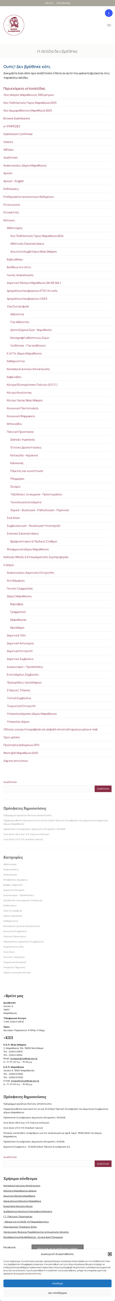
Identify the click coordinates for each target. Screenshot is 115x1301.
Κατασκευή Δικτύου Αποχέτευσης (28, 369)
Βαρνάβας (16, 604)
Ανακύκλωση (10, 874)
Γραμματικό (18, 612)
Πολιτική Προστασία (20, 432)
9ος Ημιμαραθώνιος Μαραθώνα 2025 (27, 110)
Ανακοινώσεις (11, 869)
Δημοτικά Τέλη (16, 635)
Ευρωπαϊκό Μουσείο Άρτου (18, 1206)
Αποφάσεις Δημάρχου (15, 879)
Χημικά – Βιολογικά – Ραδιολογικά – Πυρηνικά (39, 510)
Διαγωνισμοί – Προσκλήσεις (25, 667)
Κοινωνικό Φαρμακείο (21, 416)
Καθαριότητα (16, 361)
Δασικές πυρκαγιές (22, 439)
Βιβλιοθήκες (15, 259)
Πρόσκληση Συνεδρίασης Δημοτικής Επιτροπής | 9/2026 (34, 1141)
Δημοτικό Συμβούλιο (20, 659)
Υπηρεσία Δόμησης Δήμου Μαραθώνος (32, 714)
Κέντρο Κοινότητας (19, 392)
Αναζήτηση (10, 157)
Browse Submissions (16, 118)
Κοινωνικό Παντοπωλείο (23, 408)
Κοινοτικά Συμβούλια (15, 931)
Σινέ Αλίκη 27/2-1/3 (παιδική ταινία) (23, 839)
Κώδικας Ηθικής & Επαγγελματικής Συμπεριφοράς (36, 557)
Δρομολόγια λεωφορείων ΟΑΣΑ (27, 299)
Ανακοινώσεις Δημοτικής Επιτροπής (30, 573)
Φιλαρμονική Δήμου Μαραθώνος (28, 549)
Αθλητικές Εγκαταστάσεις (27, 244)
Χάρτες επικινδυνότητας (17, 972)
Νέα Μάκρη (17, 628)
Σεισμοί (15, 486)
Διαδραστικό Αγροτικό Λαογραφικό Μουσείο (27, 1211)
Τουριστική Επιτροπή (21, 706)
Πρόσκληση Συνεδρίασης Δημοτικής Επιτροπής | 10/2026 (34, 829)
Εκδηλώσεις (11, 189)
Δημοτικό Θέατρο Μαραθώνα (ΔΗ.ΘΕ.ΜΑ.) (34, 283)
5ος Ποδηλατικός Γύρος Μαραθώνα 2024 (37, 236)
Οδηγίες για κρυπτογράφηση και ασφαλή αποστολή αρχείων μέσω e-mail (50, 729)
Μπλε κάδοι (14, 424)
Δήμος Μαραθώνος (19, 596)
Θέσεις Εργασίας (12, 915)
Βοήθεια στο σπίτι (19, 267)
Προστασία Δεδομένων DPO (21, 745)
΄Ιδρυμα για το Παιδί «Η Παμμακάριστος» (26, 1221)
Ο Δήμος (8, 565)
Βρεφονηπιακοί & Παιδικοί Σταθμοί (33, 541)
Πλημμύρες (17, 479)
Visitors (8, 142)
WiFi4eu (8, 150)
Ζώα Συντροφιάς (18, 306)
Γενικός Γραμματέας (20, 588)
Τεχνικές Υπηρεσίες (14, 957)
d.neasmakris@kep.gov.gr (23, 1058)
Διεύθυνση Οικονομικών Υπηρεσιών (22, 900)
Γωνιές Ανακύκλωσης (20, 275)
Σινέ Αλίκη (13, 518)
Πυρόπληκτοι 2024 (13, 946)
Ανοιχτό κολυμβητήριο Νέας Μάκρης (33, 251)
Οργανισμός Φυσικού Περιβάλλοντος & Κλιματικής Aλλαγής (36, 1231)
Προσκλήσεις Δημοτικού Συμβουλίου (23, 941)
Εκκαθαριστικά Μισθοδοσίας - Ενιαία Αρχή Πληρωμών (33, 1237)
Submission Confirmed (17, 134)
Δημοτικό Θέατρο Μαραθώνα (19, 1195)
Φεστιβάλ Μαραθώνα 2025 (20, 753)
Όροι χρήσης (11, 737)
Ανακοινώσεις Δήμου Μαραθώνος (25, 165)
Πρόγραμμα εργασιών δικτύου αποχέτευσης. (27, 815)
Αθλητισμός (15, 228)
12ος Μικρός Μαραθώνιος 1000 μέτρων (28, 95)
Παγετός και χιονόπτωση (26, 471)
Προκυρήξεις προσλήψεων (24, 682)
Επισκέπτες (11, 212)
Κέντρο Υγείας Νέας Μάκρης (25, 400)
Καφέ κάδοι (14, 377)
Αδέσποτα (17, 314)
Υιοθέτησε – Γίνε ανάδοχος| (28, 345)
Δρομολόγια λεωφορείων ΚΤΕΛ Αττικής (32, 291)
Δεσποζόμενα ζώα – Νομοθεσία (30, 330)
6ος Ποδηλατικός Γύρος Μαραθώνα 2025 (30, 103)
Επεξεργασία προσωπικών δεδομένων (28, 197)
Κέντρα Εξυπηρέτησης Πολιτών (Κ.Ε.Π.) (32, 385)
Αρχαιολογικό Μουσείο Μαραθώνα (22, 1201)
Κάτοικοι (9, 220)
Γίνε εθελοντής (19, 322)
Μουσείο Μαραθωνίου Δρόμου (20, 1190)
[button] (110, 1254)
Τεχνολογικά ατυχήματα (25, 502)
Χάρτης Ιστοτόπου (15, 761)
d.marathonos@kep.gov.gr (25, 1080)
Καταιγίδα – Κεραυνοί (24, 455)
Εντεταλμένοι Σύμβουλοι (23, 674)
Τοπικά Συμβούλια (19, 698)
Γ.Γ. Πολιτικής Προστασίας (17, 1216)
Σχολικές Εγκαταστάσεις (23, 533)
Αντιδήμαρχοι (16, 580)
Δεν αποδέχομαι (57, 1292)
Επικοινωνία (11, 205)
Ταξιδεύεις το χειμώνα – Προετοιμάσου (36, 494)
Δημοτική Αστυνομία (20, 643)
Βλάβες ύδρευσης (13, 884)
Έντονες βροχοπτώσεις (26, 447)
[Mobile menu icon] (104, 25)
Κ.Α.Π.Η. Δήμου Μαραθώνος (24, 353)
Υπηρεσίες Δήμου (18, 722)
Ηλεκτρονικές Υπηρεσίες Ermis (20, 1226)
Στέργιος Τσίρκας (18, 690)
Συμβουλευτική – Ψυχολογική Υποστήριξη (33, 526)
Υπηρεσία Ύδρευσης (14, 967)
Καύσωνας (17, 463)
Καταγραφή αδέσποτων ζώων (29, 338)
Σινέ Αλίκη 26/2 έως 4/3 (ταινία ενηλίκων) (26, 834)
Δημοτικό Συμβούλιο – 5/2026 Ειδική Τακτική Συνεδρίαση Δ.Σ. (37, 1146)
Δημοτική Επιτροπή (20, 651)
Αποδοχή (57, 1283)
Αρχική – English (13, 181)
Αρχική (7, 173)
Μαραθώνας (18, 620)
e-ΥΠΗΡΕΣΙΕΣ (11, 126)
